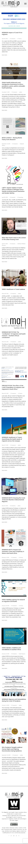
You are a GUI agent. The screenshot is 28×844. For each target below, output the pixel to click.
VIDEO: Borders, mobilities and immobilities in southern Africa (11, 648)
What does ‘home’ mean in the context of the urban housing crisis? (14, 238)
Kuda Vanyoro (22, 653)
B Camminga (20, 197)
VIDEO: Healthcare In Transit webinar (13, 289)
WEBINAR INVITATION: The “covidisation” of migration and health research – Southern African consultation (13, 334)
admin (20, 92)
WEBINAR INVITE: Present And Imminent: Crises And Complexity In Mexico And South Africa (13, 551)
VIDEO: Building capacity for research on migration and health (13, 600)
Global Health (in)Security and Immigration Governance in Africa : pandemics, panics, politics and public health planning (13, 85)
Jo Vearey (19, 38)
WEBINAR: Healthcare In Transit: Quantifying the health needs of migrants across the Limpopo (12, 439)
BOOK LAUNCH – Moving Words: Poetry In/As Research (12, 138)
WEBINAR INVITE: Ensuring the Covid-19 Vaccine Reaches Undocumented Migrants (13, 499)
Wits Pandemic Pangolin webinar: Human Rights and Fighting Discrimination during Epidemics (12, 749)
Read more (4, 55)
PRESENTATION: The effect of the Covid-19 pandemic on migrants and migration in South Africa (13, 387)
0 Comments (12, 38)
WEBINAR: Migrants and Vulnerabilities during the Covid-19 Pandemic (14, 700)
